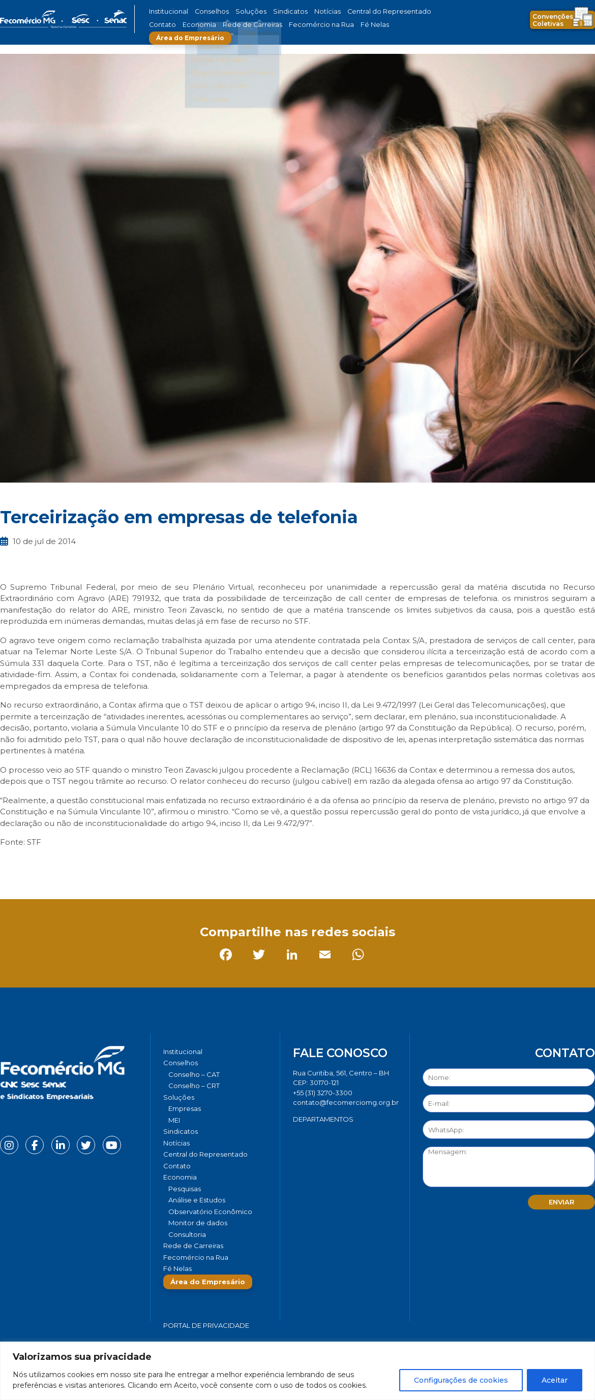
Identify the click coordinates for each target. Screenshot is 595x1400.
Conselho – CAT (194, 1074)
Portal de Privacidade (206, 1325)
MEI (174, 1120)
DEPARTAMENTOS (323, 1119)
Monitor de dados (197, 1223)
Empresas (184, 1108)
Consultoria (187, 1234)
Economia (164, 24)
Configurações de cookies (461, 1380)
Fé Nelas (317, 24)
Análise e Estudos (196, 1200)
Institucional (167, 11)
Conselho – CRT (194, 1085)
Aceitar (555, 1380)
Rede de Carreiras (211, 24)
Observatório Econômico (210, 1211)
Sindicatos (274, 11)
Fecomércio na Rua (271, 24)
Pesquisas (184, 1189)
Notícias (306, 11)
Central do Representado (361, 11)
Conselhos (206, 11)
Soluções (240, 11)
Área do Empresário (377, 24)
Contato (416, 11)
